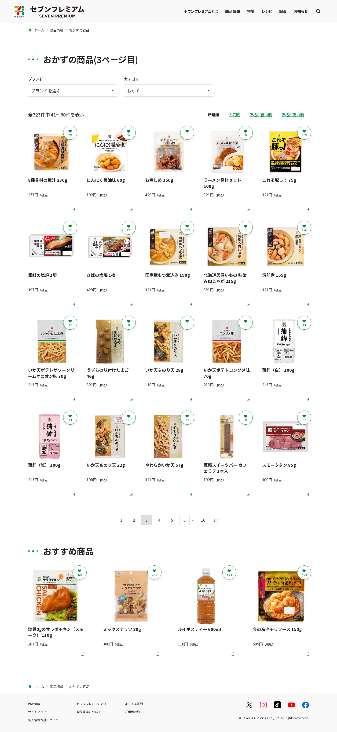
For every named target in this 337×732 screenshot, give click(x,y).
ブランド (35, 79)
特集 (251, 11)
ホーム (36, 30)
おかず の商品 (79, 30)
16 (203, 520)
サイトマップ (37, 712)
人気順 (234, 114)
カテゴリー (133, 79)
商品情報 (232, 11)
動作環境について (89, 712)
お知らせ (301, 11)
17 (216, 520)
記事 (283, 11)
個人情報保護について (43, 720)
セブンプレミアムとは (201, 11)
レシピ (267, 11)
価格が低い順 (260, 114)
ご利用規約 (132, 712)
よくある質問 (134, 704)
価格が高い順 (293, 114)
